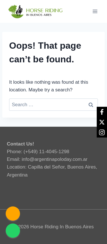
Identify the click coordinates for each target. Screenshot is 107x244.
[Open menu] (95, 11)
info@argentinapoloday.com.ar (55, 159)
